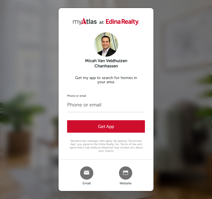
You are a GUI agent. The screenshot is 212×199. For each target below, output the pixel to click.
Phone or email (76, 95)
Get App (106, 126)
